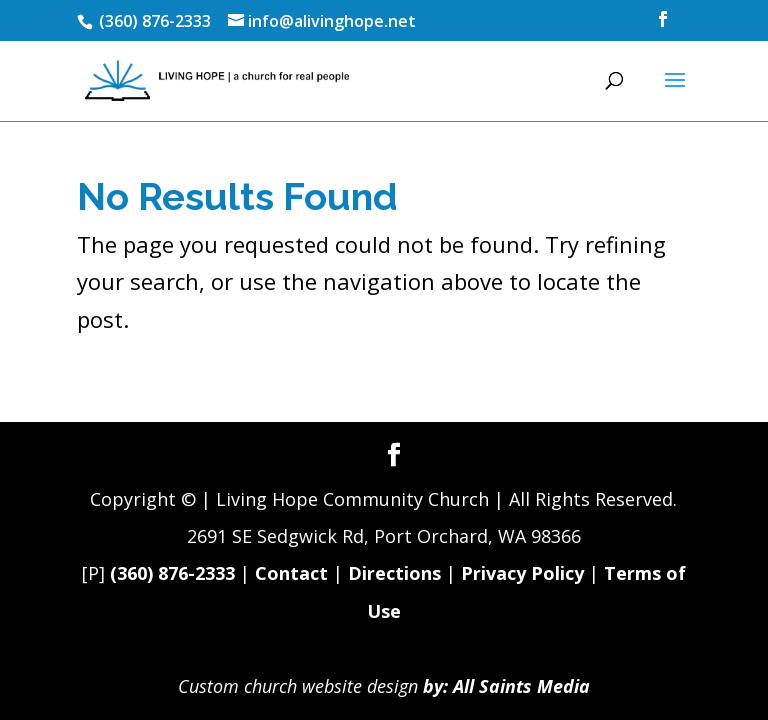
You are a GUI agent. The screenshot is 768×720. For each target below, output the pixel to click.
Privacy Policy (522, 573)
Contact (291, 573)
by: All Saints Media (506, 686)
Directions (394, 573)
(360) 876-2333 (172, 573)
